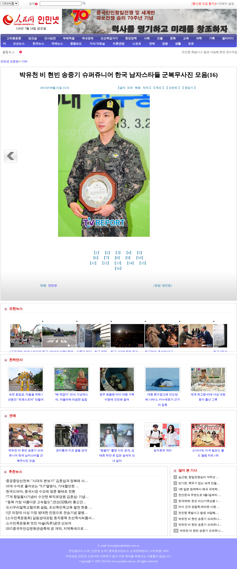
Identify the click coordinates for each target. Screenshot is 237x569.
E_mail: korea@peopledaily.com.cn (118, 545)
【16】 (118, 268)
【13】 (118, 263)
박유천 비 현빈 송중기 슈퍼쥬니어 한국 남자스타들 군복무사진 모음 (25, 455)
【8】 (117, 258)
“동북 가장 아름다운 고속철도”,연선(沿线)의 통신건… (46, 502)
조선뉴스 (19, 43)
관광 (165, 43)
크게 (130, 87)
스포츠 (136, 43)
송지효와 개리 (163, 450)
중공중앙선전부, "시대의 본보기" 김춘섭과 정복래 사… (47, 481)
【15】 (143, 263)
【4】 (129, 253)
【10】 (140, 258)
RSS (166, 551)
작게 (146, 87)
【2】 (108, 253)
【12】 (106, 263)
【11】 (93, 263)
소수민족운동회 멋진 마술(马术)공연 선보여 (39, 523)
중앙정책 (131, 38)
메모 (159, 87)
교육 (186, 38)
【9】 (128, 258)
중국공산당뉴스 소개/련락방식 (128, 551)
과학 (199, 38)
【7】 (107, 258)
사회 (147, 38)
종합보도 (76, 43)
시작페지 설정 (225, 3)
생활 (178, 43)
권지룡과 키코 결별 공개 (71, 450)
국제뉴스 (57, 43)
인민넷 (52, 285)
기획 (212, 38)
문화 (173, 38)
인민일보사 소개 (78, 551)
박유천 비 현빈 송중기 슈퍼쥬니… (200, 519)
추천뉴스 (15, 472)
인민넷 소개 (99, 551)
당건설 (32, 38)
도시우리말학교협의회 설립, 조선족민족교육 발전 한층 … (49, 507)
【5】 (140, 253)
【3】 (118, 253)
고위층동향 (14, 38)
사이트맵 (155, 551)
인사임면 (50, 38)
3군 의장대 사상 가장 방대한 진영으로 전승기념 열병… (47, 513)
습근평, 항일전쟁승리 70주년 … (198, 477)
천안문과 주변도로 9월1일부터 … (199, 495)
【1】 (97, 253)
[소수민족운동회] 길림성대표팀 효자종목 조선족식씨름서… (50, 518)
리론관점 (118, 43)
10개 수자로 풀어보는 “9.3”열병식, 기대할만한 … (42, 486)
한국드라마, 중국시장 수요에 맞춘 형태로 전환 (40, 491)
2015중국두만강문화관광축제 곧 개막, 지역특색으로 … (47, 528)
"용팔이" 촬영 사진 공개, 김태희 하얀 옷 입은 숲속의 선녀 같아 (117, 455)
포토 (191, 43)
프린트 (173, 87)
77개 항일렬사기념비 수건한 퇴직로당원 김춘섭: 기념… (47, 497)
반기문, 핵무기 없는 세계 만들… (199, 483)
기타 (24, 61)
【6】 (96, 258)
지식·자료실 (98, 43)
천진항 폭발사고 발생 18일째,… (198, 513)
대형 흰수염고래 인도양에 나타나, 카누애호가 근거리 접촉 (162, 399)
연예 (151, 43)
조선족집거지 (109, 38)
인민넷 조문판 (9, 61)
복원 (138, 87)
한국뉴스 (38, 43)
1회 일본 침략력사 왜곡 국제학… (199, 489)
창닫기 (189, 87)
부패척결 (68, 38)
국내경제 (87, 38)
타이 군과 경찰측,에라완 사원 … (199, 506)
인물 (160, 38)
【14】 (130, 263)
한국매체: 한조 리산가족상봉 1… (199, 501)
